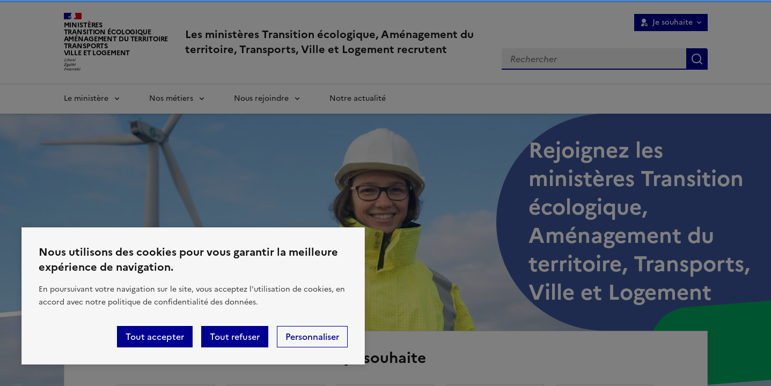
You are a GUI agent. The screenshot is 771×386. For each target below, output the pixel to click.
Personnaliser (312, 336)
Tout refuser (235, 336)
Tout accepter (155, 336)
